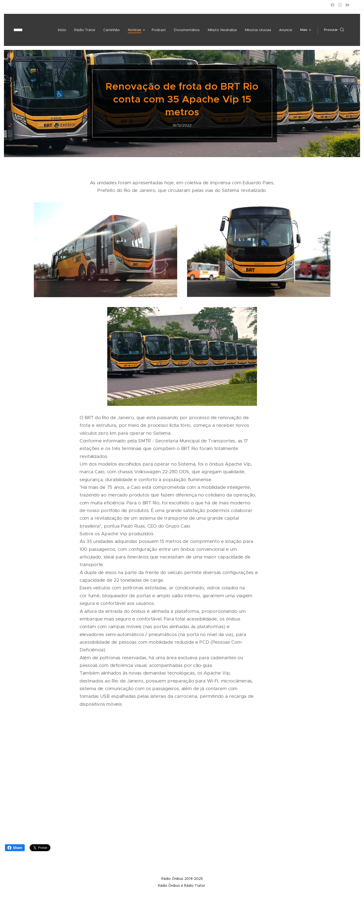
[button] (334, 30)
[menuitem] (47, 30)
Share (14, 848)
